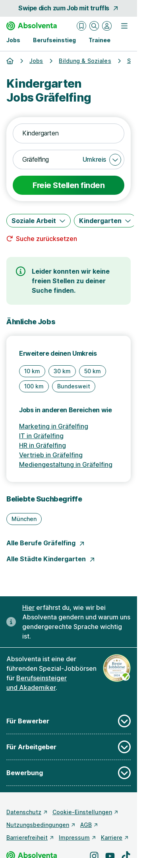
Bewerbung (68, 772)
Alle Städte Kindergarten (50, 559)
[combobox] (68, 133)
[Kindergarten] (105, 220)
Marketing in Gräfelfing (53, 426)
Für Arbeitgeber (68, 746)
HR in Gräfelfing (42, 445)
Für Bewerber (68, 721)
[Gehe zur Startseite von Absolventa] (31, 26)
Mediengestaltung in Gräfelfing (65, 464)
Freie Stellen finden (68, 185)
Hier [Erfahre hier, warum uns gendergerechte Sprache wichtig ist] (28, 607)
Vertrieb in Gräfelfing (51, 455)
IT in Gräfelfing (41, 436)
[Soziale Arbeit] (38, 220)
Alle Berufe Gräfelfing (45, 543)
